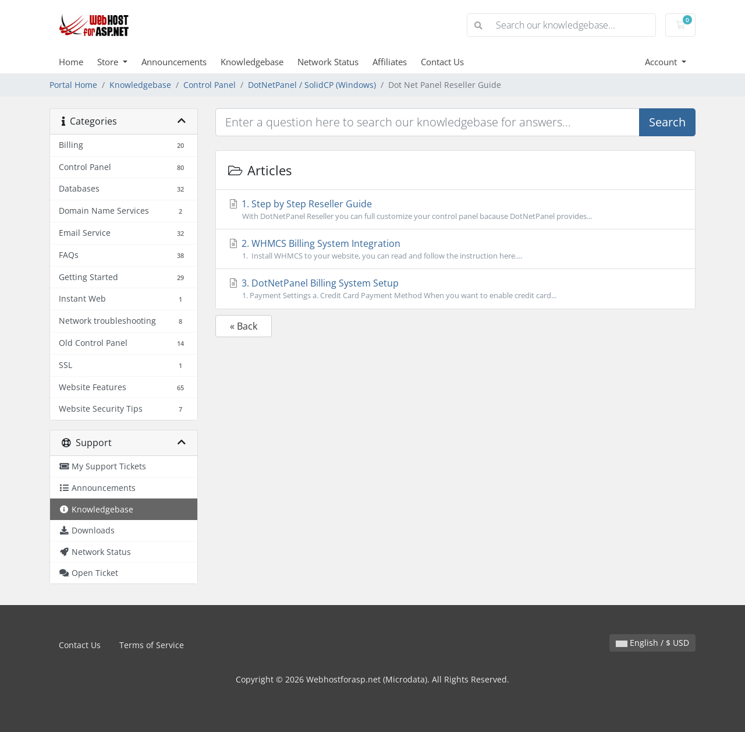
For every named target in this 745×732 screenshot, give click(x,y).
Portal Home (73, 84)
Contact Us (442, 62)
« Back (243, 326)
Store (108, 62)
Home (71, 62)
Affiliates (389, 62)
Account (662, 62)
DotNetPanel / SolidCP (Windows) (312, 84)
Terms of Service (151, 644)
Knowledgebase (252, 62)
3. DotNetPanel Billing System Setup (455, 289)
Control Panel (209, 84)
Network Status (328, 62)
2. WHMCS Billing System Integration (455, 249)
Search (667, 122)
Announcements (174, 62)
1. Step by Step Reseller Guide (455, 209)
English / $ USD (652, 642)
